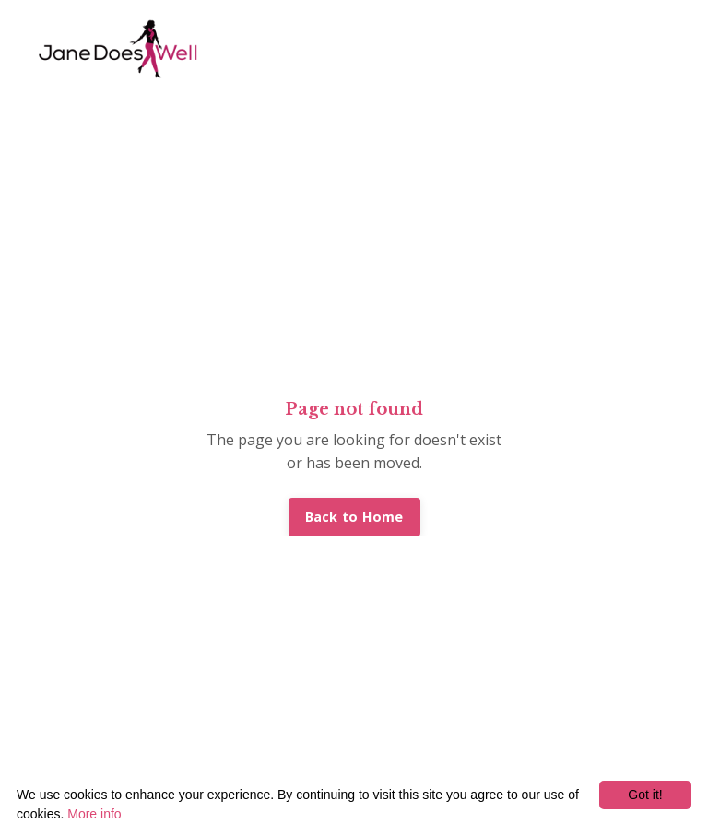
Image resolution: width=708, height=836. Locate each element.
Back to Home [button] (354, 516)
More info (94, 814)
